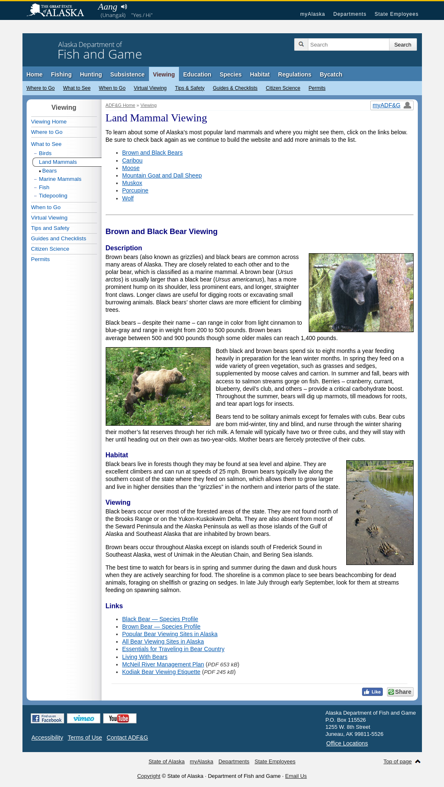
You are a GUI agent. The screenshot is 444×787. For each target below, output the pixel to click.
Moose (131, 168)
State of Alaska (59, 10)
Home (35, 74)
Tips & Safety (190, 88)
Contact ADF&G (127, 737)
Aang (107, 6)
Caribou (132, 160)
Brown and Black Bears (152, 152)
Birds (45, 153)
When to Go (112, 88)
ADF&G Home (121, 105)
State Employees (397, 14)
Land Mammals (58, 162)
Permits (317, 88)
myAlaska (312, 14)
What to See (77, 88)
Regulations (294, 74)
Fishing (61, 74)
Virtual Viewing (150, 88)
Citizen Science (283, 88)
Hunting (91, 74)
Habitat (260, 74)
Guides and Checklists (59, 238)
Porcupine (135, 190)
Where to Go (41, 88)
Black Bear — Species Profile (160, 619)
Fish (44, 187)
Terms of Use (85, 737)
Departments (350, 14)
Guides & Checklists (235, 88)
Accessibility (47, 737)
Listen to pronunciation (124, 6)
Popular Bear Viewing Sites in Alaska (170, 634)
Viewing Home (49, 121)
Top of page (398, 761)
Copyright (149, 776)
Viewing (164, 74)
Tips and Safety (50, 228)
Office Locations (347, 743)
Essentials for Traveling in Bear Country (173, 649)
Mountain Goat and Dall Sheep (162, 175)
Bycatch (331, 74)
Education (197, 74)
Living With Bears (145, 657)
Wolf (128, 198)
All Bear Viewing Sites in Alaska (163, 641)
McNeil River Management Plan (163, 664)
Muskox (132, 183)
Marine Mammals (60, 179)
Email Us (296, 776)
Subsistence (127, 74)
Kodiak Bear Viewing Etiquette (161, 672)
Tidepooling (53, 195)
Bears (49, 171)
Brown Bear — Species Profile (161, 626)
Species (231, 74)
